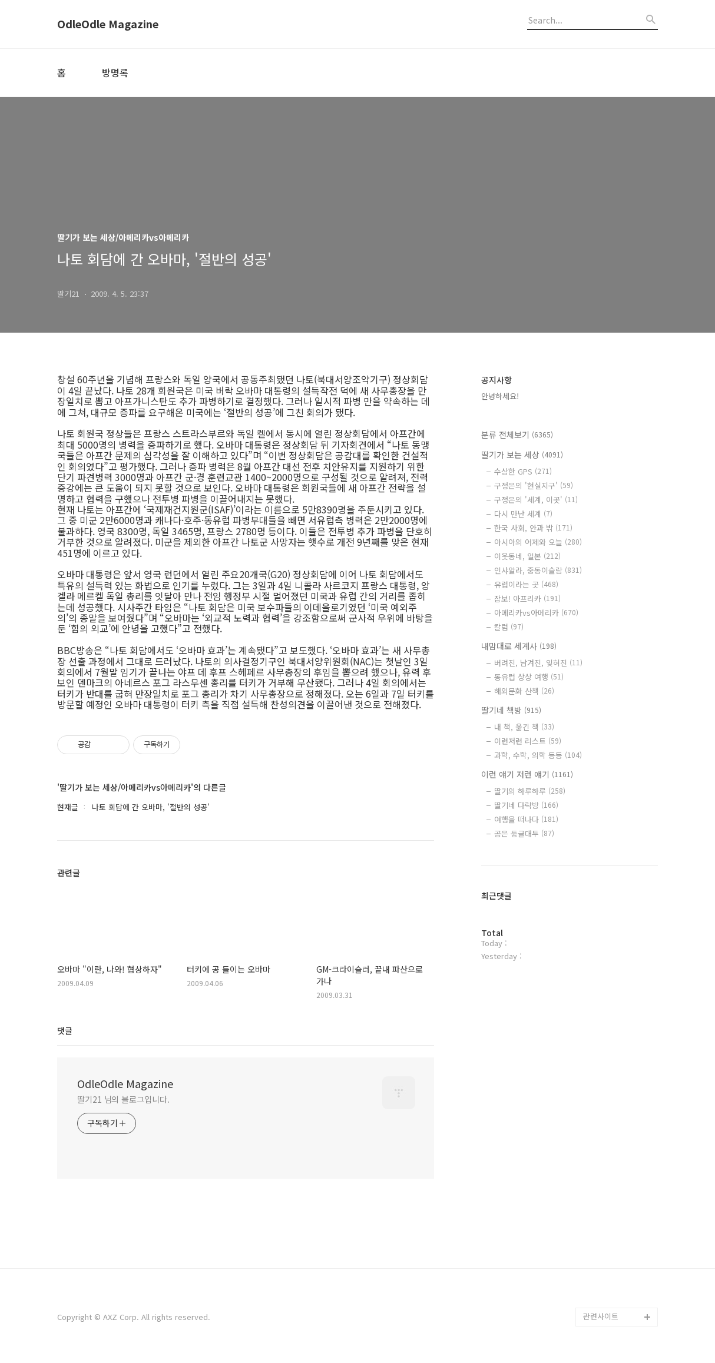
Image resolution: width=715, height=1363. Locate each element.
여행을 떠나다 (526, 819)
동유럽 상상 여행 (529, 676)
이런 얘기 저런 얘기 (527, 774)
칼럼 (509, 626)
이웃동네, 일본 (527, 556)
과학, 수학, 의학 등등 (538, 755)
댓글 (64, 1030)
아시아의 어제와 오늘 (538, 542)
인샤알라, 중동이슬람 (538, 570)
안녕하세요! (500, 396)
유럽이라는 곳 (526, 584)
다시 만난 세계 (523, 513)
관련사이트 (600, 1316)
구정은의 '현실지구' (533, 485)
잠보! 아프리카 (527, 598)
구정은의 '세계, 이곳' (536, 499)
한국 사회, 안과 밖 (533, 527)
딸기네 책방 (511, 710)
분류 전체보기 (517, 434)
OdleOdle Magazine (107, 24)
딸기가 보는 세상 (522, 454)
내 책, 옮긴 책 (524, 726)
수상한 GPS (523, 471)
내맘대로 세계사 (519, 646)
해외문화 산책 (524, 691)
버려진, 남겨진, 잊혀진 (538, 662)
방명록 (115, 72)
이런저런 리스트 (527, 741)
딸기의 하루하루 (529, 791)
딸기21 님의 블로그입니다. (123, 1099)
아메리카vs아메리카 (536, 612)
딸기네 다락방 (526, 805)
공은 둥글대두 (524, 833)
